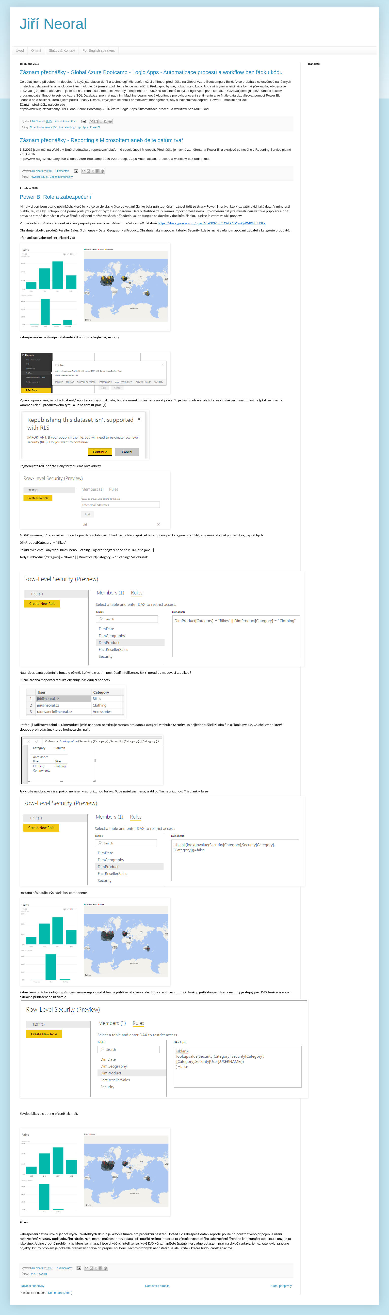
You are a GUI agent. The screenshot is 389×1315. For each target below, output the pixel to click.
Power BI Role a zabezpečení (55, 197)
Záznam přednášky (61, 176)
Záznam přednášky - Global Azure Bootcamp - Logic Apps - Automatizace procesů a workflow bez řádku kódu (151, 72)
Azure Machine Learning (59, 127)
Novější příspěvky (32, 1286)
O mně (36, 50)
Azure (40, 127)
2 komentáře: (64, 1267)
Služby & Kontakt (62, 50)
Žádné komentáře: (66, 121)
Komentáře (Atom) (60, 1293)
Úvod (20, 50)
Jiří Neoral (53, 24)
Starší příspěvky (281, 1286)
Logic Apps (82, 127)
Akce (32, 127)
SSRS (45, 176)
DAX (32, 1273)
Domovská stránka (157, 1286)
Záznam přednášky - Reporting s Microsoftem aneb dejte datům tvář (101, 140)
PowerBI (95, 127)
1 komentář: (62, 170)
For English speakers (98, 50)
